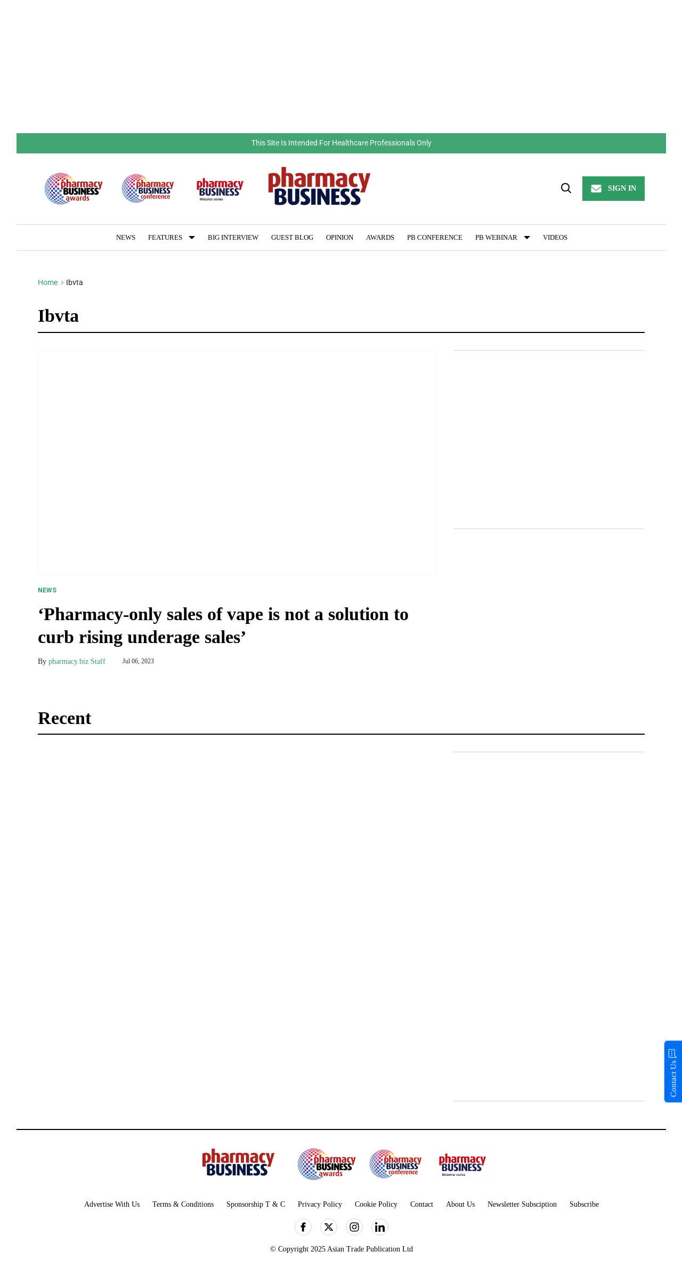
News (125, 237)
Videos (555, 237)
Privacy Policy (320, 1204)
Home (48, 282)
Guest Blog (292, 237)
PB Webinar (496, 237)
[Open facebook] (303, 1227)
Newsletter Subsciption (522, 1204)
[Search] (565, 188)
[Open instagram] (354, 1227)
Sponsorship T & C (255, 1204)
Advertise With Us (112, 1204)
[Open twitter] (328, 1227)
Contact (421, 1204)
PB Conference (434, 237)
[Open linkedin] (379, 1227)
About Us (460, 1204)
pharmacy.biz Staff (76, 661)
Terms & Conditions (183, 1204)
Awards (380, 237)
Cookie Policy (376, 1204)
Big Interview (233, 237)
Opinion (339, 237)
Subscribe (584, 1204)
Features (165, 237)
